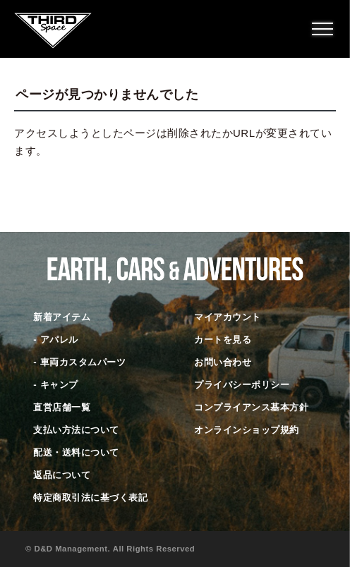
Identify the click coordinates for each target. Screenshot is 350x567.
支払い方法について (76, 430)
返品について (61, 475)
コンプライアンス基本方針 (251, 407)
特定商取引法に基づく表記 (90, 497)
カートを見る (222, 339)
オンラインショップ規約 (246, 430)
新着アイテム (61, 317)
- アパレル (55, 339)
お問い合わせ (222, 362)
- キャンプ (55, 384)
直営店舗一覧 (61, 407)
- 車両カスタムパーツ (79, 362)
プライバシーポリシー (241, 384)
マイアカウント (227, 317)
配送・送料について (76, 452)
